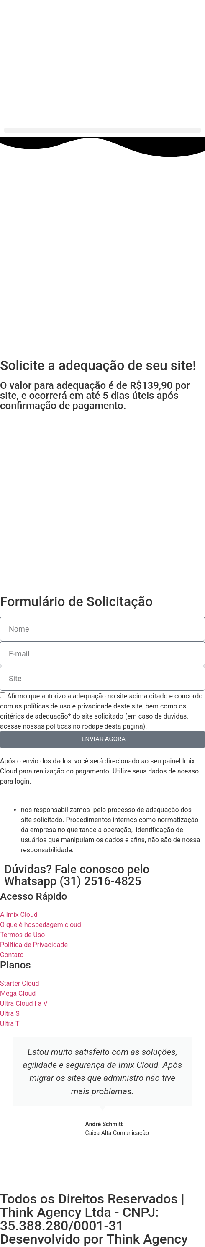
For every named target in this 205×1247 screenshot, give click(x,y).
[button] (102, 130)
